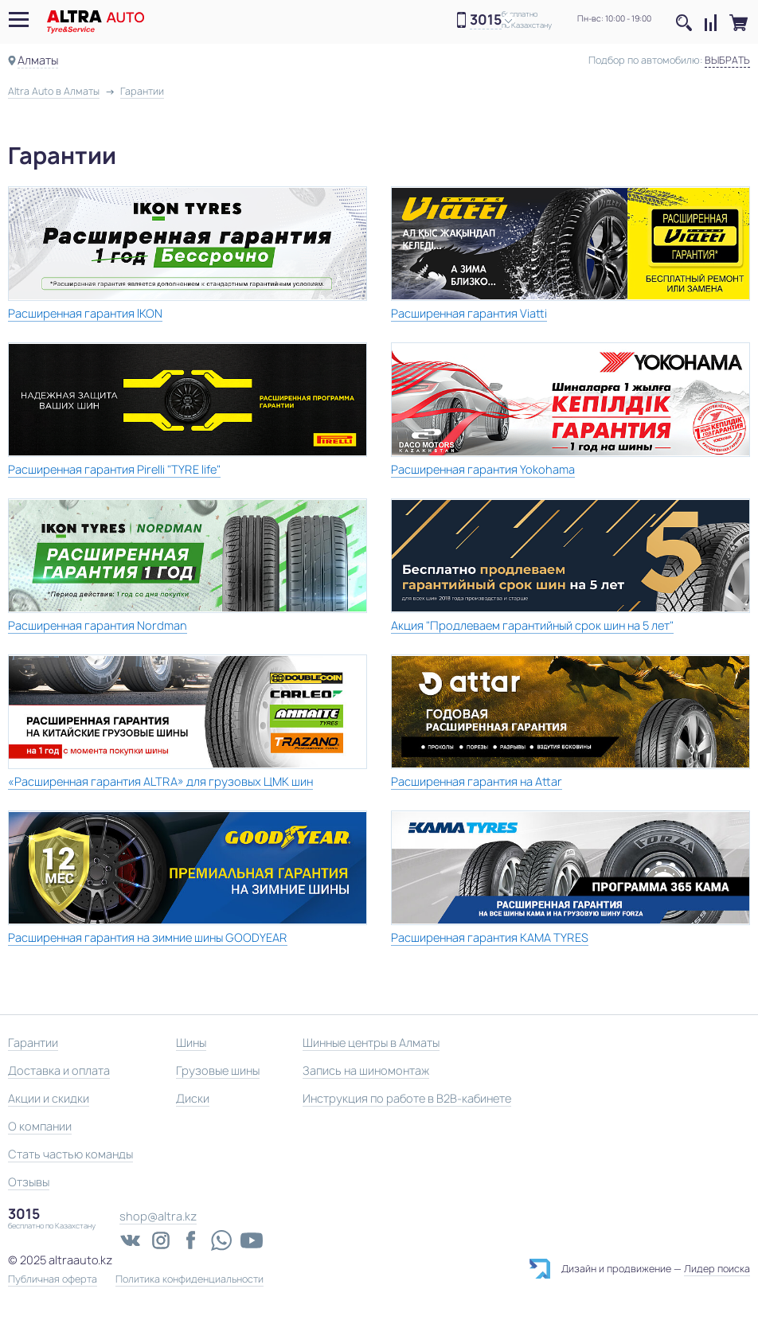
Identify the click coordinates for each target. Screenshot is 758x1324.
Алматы (38, 60)
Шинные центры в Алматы (371, 1042)
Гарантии (33, 1042)
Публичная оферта (52, 1279)
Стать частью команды (70, 1154)
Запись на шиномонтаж (366, 1070)
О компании (40, 1126)
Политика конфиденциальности (189, 1279)
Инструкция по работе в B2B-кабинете (407, 1098)
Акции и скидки (48, 1098)
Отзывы (28, 1181)
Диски (192, 1098)
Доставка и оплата (59, 1070)
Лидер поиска (717, 1268)
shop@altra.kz (158, 1216)
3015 (486, 20)
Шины (191, 1042)
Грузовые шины (218, 1070)
